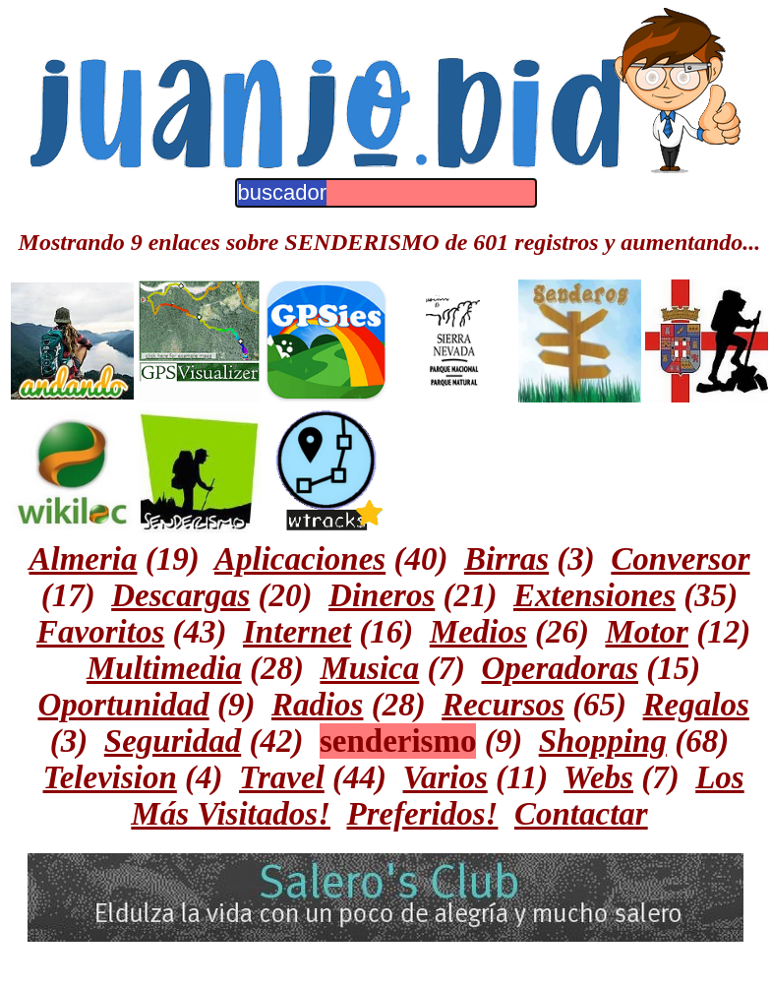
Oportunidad (122, 704)
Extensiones (594, 595)
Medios (478, 631)
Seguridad (172, 741)
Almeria (83, 559)
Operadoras (560, 668)
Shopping (603, 741)
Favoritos (100, 631)
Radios (317, 704)
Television (110, 777)
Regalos (696, 704)
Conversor (680, 559)
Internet (297, 631)
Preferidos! (422, 814)
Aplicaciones (300, 559)
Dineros (381, 595)
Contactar (581, 814)
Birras (506, 559)
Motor (647, 631)
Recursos (503, 704)
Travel (282, 777)
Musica (369, 668)
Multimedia (164, 668)
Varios (445, 777)
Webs (598, 777)
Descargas (180, 595)
